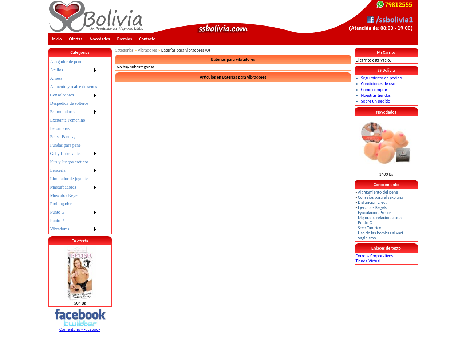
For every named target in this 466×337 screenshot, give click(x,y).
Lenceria (58, 170)
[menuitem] (74, 62)
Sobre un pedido (375, 101)
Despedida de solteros (69, 103)
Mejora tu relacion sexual (380, 217)
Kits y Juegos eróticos (69, 161)
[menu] (74, 145)
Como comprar (374, 89)
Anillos (56, 69)
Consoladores (62, 95)
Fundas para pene (65, 145)
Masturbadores (63, 187)
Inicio (57, 38)
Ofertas (76, 38)
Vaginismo (367, 238)
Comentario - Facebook (79, 329)
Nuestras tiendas (376, 95)
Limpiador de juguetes (70, 178)
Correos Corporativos (374, 255)
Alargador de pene (66, 61)
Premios (124, 38)
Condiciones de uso (378, 83)
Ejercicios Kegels (372, 207)
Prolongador (61, 203)
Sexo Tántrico (369, 227)
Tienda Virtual (368, 260)
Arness (56, 78)
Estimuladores (62, 111)
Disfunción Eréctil (373, 202)
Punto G (57, 212)
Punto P (57, 220)
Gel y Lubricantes (66, 153)
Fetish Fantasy (63, 136)
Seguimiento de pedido (381, 77)
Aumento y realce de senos (73, 86)
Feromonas (60, 128)
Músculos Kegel (64, 195)
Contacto (147, 38)
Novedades (100, 38)
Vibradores (60, 228)
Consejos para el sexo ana (380, 197)
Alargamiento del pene (378, 192)
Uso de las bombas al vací (380, 232)
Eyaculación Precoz (374, 212)
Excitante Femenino (67, 120)
